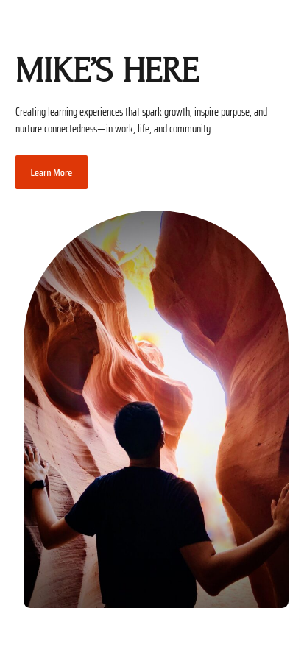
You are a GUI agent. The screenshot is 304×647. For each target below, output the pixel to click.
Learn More (52, 172)
